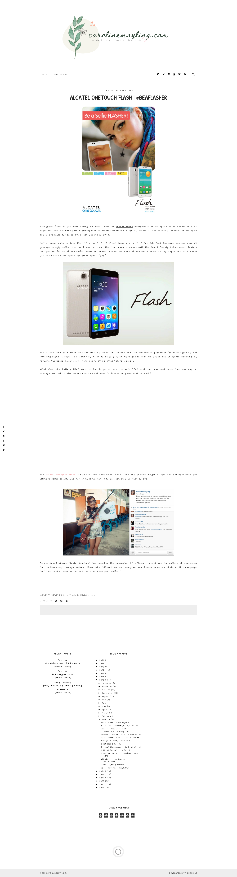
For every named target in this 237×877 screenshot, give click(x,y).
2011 (102, 781)
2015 (102, 680)
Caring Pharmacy (62, 682)
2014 (102, 771)
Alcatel (43, 595)
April (105, 710)
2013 (102, 774)
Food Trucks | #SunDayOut (115, 723)
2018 (102, 670)
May (104, 706)
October (106, 690)
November (107, 687)
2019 (102, 667)
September (108, 693)
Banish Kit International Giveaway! (119, 726)
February (107, 716)
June (105, 703)
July (104, 700)
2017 (102, 673)
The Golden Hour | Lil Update (62, 663)
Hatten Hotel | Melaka (112, 765)
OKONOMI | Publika (111, 744)
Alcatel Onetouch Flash (60, 474)
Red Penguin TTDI (62, 674)
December (107, 683)
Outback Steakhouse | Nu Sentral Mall (121, 747)
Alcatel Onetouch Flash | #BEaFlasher (121, 735)
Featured (62, 660)
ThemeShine (191, 873)
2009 (102, 788)
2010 (102, 784)
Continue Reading (62, 666)
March (105, 713)
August (106, 696)
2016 (102, 677)
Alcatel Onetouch (59, 595)
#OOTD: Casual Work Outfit (115, 750)
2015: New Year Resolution (115, 768)
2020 (102, 663)
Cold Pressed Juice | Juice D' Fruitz (120, 738)
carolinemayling (56, 873)
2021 (102, 660)
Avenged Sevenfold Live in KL (116, 741)
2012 (102, 778)
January (106, 719)
